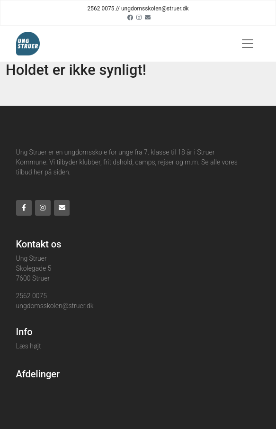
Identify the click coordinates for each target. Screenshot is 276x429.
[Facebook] (130, 17)
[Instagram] (139, 17)
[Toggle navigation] (247, 44)
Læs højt (28, 346)
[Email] (148, 17)
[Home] (28, 43)
